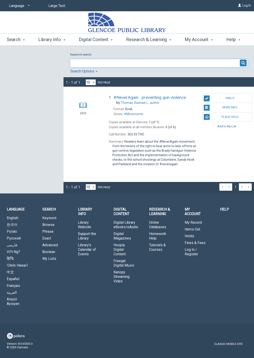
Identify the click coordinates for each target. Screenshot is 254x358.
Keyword (49, 218)
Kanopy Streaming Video (121, 276)
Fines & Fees (195, 243)
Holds (189, 236)
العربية (12, 292)
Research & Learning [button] (148, 39)
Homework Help (157, 236)
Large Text (56, 6)
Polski (12, 231)
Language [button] (16, 209)
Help (224, 209)
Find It (219, 98)
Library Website (84, 224)
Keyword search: (81, 54)
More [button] (193, 39)
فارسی (12, 245)
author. (140, 103)
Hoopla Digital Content (119, 249)
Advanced (50, 245)
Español (13, 279)
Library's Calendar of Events (87, 249)
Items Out (192, 229)
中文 (10, 272)
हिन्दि (10, 258)
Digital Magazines (122, 236)
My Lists (49, 258)
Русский (14, 238)
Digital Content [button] (96, 39)
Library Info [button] (51, 39)
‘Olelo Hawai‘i (17, 265)
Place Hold (221, 117)
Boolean (48, 252)
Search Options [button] (84, 71)
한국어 (12, 225)
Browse (48, 225)
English (12, 218)
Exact (46, 238)
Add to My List (226, 126)
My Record (193, 222)
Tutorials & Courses (157, 247)
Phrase (48, 231)
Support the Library (87, 236)
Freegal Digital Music (123, 263)
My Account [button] (193, 211)
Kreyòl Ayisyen (13, 301)
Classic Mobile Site (228, 344)
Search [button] (16, 39)
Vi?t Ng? (13, 252)
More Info (221, 108)
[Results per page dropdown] (91, 82)
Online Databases (157, 224)
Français (13, 286)
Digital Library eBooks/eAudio (125, 224)
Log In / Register (191, 251)
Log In (247, 5)
